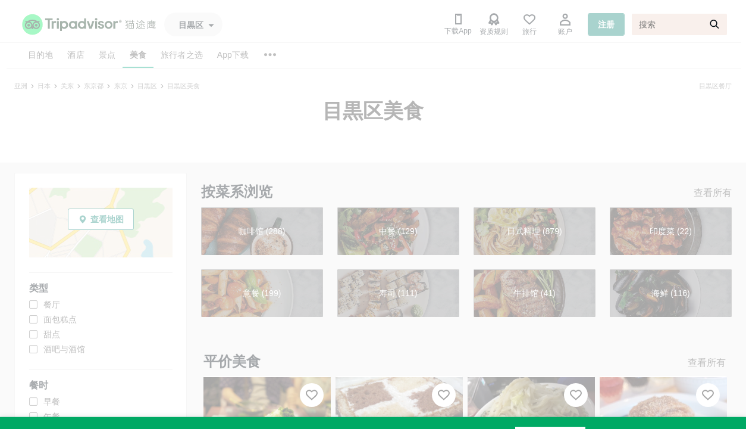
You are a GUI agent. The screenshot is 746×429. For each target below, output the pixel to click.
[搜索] (679, 24)
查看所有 (713, 193)
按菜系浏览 (236, 192)
